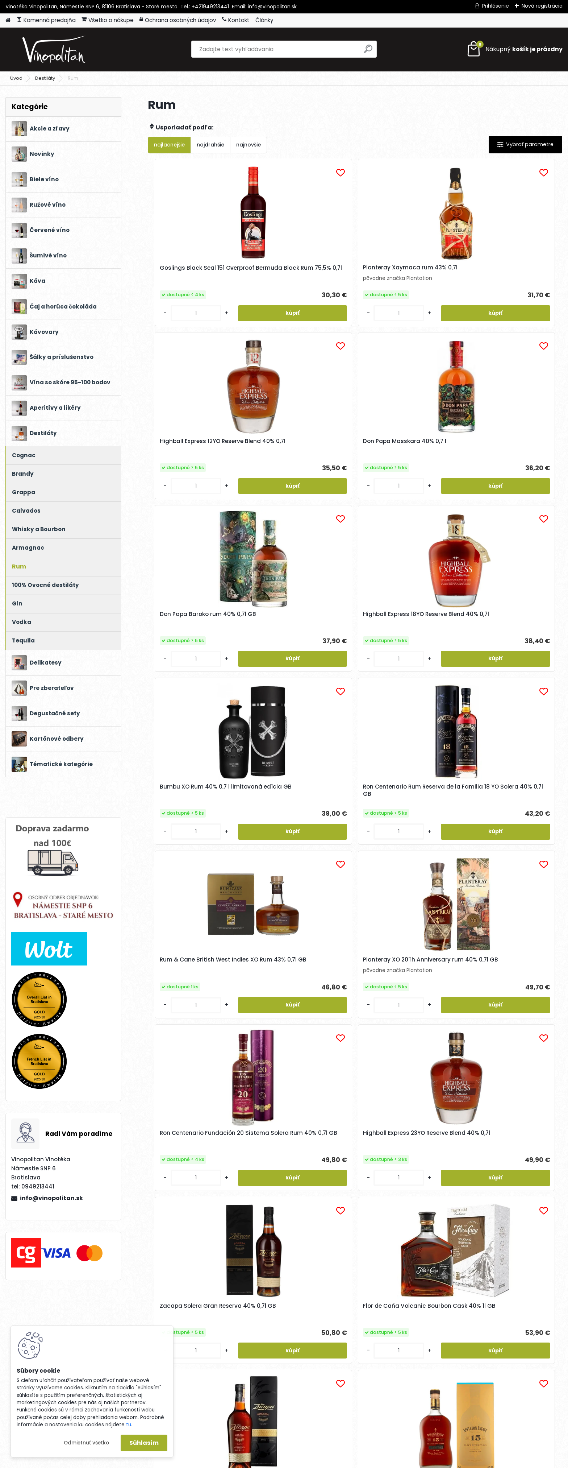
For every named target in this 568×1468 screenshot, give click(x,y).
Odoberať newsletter (90, 1320)
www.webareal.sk (313, 1460)
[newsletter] (534, 1313)
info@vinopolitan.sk (272, 6)
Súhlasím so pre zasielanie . (471, 1330)
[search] (368, 52)
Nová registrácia (542, 5)
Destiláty (45, 78)
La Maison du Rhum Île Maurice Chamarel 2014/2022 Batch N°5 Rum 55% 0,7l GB (510, 1023)
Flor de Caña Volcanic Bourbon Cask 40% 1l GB (293, 835)
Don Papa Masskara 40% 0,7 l (508, 269)
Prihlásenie (495, 5)
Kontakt (236, 20)
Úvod (16, 78)
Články (264, 20)
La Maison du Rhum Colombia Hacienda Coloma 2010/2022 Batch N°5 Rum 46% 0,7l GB (405, 1020)
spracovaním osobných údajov (450, 1330)
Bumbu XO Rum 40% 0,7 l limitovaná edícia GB (398, 461)
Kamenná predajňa (46, 20)
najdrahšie (210, 144)
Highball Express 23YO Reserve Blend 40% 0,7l (509, 649)
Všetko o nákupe (108, 20)
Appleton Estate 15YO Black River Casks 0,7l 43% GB (505, 835)
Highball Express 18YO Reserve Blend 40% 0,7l (301, 461)
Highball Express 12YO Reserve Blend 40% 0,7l (405, 273)
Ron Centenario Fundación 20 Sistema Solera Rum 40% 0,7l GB (405, 651)
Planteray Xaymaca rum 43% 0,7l (301, 271)
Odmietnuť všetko (86, 1442)
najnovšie (248, 144)
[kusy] (171, 327)
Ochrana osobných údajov (177, 20)
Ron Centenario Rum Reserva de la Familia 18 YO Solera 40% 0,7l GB (509, 463)
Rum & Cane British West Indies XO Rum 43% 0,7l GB (192, 652)
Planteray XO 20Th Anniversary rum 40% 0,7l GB (303, 647)
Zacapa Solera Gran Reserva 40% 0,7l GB (196, 835)
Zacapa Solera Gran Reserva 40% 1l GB (404, 835)
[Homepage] (8, 20)
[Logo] (55, 49)
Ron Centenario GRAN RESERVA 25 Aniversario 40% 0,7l (198, 1018)
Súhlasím (144, 1443)
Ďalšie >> (367, 1109)
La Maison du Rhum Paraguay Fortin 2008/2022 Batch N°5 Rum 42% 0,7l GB (301, 1023)
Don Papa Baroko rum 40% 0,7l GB (198, 461)
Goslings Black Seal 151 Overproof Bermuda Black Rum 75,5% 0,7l (199, 275)
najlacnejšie (169, 144)
